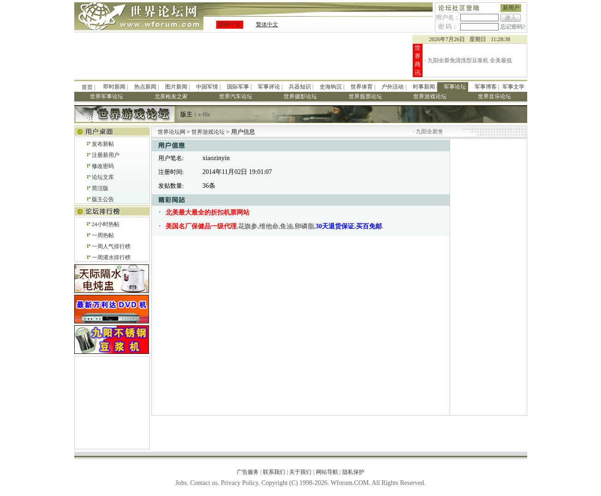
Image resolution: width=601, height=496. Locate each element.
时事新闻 (424, 87)
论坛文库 (103, 177)
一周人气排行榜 (111, 246)
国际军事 (238, 87)
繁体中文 (267, 24)
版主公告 (103, 199)
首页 (87, 87)
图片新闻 (176, 87)
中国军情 (207, 87)
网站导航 (327, 472)
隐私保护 (353, 472)
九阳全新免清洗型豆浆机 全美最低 (470, 60)
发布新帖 (103, 144)
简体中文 (230, 24)
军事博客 (486, 87)
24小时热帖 (105, 224)
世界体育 (362, 87)
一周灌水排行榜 (111, 257)
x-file (204, 114)
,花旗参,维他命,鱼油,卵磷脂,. (275, 226)
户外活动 (392, 87)
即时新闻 (114, 87)
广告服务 (248, 472)
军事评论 (269, 87)
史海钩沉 (331, 87)
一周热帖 (103, 235)
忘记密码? (512, 27)
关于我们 (300, 472)
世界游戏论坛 (208, 132)
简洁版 (100, 188)
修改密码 (103, 166)
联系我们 (274, 472)
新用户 (511, 8)
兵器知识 (300, 87)
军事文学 (513, 87)
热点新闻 (145, 87)
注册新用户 (105, 155)
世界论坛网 (171, 132)
